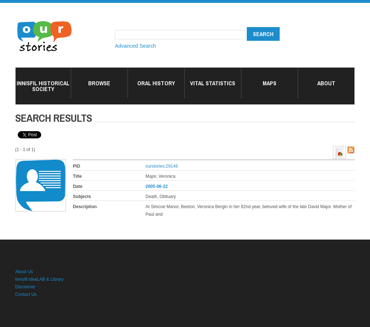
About (326, 83)
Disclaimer (25, 286)
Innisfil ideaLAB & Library (39, 279)
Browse (99, 83)
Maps (269, 83)
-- (157, 186)
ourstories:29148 (162, 166)
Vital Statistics (212, 83)
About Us (24, 271)
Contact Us (25, 294)
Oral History (156, 83)
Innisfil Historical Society (43, 86)
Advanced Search (135, 46)
